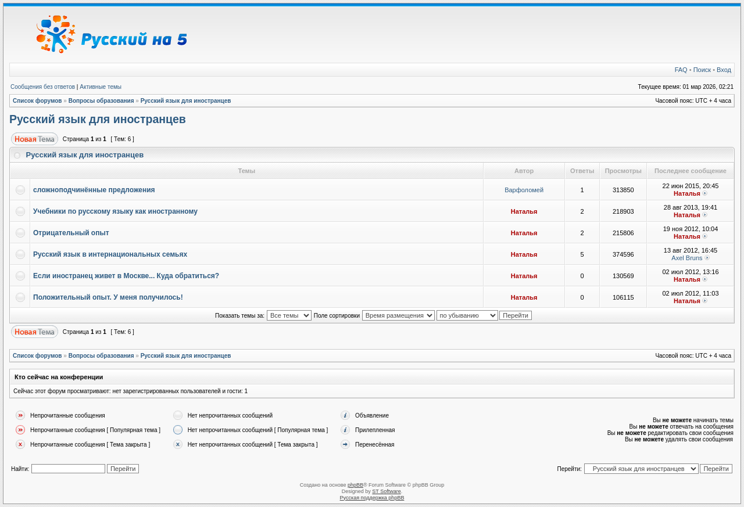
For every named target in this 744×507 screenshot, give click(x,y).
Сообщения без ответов (42, 87)
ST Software (386, 491)
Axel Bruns (686, 257)
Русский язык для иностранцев (186, 101)
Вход (724, 69)
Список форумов (37, 101)
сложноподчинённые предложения (94, 190)
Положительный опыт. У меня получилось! (108, 297)
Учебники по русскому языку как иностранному (115, 211)
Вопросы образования (101, 101)
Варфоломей (524, 189)
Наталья (687, 193)
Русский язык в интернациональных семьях (110, 254)
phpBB (355, 485)
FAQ (681, 69)
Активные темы (100, 87)
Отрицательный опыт (71, 233)
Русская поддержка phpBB (372, 498)
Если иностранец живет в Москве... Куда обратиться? (126, 276)
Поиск (702, 69)
